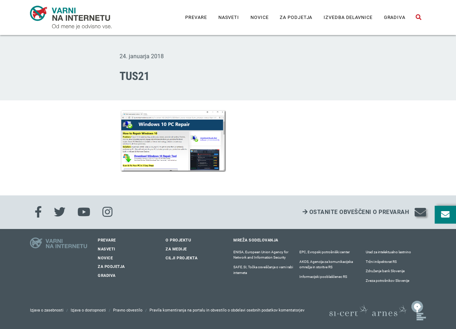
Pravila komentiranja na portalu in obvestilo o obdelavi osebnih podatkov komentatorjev (227, 310)
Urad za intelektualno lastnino (388, 252)
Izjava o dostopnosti (88, 310)
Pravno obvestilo (127, 310)
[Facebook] (38, 212)
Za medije (176, 249)
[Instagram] (107, 212)
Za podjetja (296, 17)
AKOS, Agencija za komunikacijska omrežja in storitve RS (326, 264)
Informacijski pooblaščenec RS (323, 276)
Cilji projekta (181, 258)
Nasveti (228, 17)
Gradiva (394, 17)
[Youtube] (84, 212)
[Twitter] (59, 212)
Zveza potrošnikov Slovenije (387, 280)
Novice (259, 17)
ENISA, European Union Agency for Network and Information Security (260, 255)
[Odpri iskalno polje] (418, 17)
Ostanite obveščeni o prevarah (356, 212)
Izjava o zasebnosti (47, 310)
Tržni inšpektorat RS (381, 261)
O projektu (178, 240)
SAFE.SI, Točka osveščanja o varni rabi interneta (263, 270)
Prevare (196, 17)
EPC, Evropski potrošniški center (324, 252)
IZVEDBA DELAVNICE (348, 17)
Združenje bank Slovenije (385, 271)
